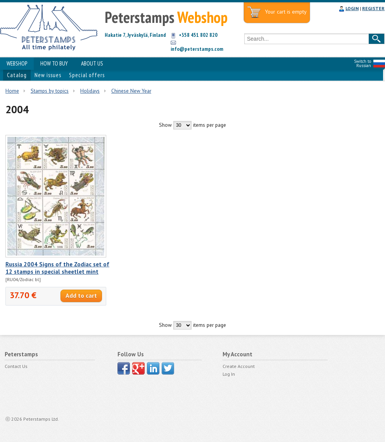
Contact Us (16, 366)
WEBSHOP (17, 63)
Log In (229, 374)
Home (12, 90)
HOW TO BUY (54, 63)
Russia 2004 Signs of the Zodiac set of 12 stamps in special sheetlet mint (57, 268)
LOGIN (352, 8)
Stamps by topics (50, 90)
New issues (48, 75)
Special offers (87, 75)
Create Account (239, 366)
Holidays (90, 90)
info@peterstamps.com (197, 48)
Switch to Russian (362, 63)
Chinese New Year (131, 90)
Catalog (17, 75)
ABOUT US (92, 63)
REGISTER (373, 8)
